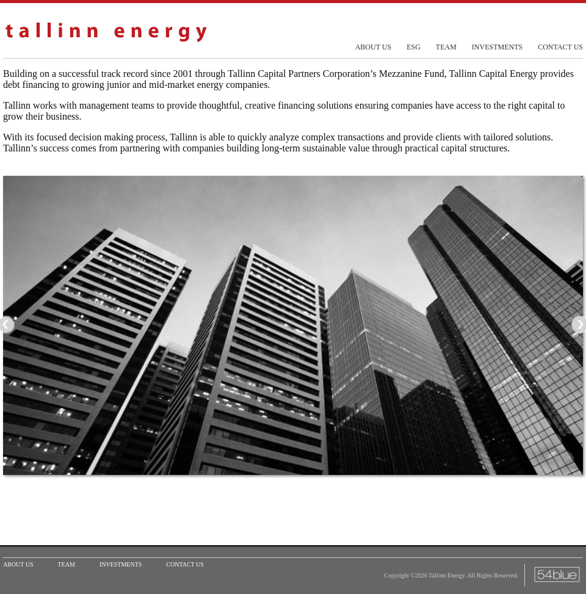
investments (497, 47)
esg (414, 47)
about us (373, 47)
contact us (560, 47)
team (446, 47)
